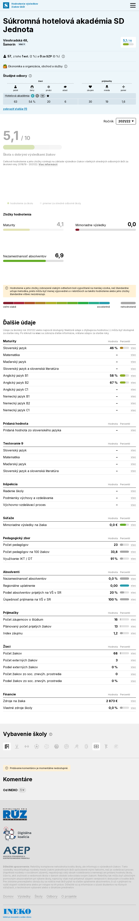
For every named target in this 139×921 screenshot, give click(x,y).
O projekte (69, 896)
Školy (39, 896)
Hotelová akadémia (17, 95)
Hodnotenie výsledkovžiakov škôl (24, 5)
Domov (8, 896)
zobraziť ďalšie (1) (15, 109)
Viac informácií (48, 164)
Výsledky (24, 896)
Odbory (52, 896)
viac (21, 44)
